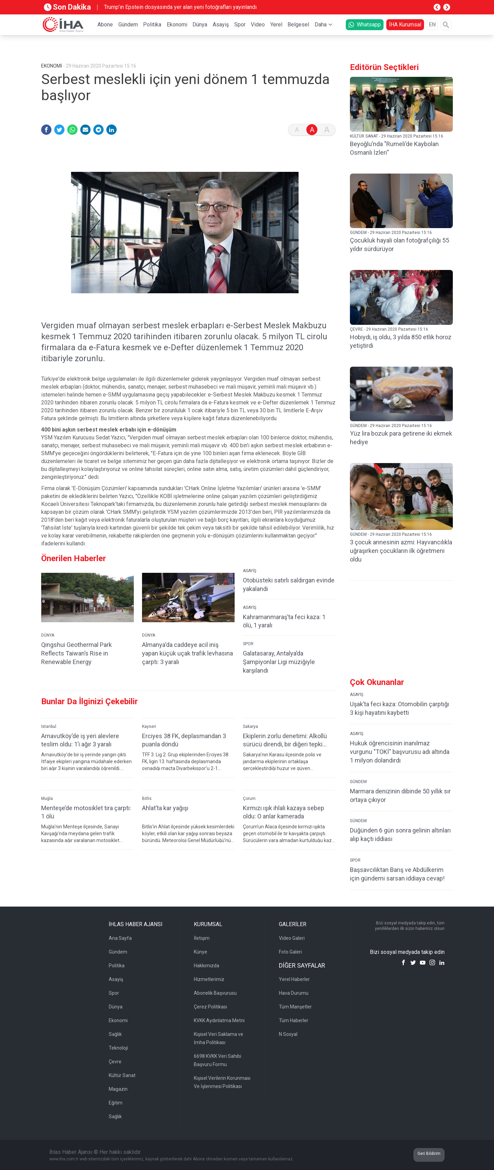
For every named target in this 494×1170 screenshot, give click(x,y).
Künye (200, 952)
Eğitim (115, 1103)
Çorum (249, 798)
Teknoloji (118, 1048)
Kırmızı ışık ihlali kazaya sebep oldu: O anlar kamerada (283, 812)
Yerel (276, 24)
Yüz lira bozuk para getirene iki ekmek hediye (401, 438)
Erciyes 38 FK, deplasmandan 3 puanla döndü (184, 740)
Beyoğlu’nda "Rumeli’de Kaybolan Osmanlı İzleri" (394, 148)
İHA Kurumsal (405, 24)
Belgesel (298, 24)
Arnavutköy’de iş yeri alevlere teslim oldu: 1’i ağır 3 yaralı (80, 740)
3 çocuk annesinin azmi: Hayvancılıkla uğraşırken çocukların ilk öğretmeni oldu (401, 551)
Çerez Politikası (210, 1006)
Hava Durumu (293, 993)
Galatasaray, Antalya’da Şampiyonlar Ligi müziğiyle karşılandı (279, 662)
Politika (152, 24)
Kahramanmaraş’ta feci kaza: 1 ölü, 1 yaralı (284, 621)
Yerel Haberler (294, 979)
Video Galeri (292, 938)
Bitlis (147, 798)
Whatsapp (365, 24)
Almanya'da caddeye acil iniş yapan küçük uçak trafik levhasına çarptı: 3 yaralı (187, 653)
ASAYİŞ (249, 570)
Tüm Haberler (293, 1020)
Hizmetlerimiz (209, 979)
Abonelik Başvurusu (215, 993)
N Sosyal (288, 1034)
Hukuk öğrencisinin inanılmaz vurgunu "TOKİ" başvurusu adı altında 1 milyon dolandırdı (399, 752)
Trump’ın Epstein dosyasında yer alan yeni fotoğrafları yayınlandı (180, 7)
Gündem (128, 24)
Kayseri (149, 726)
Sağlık (115, 1034)
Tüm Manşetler (295, 1006)
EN (432, 24)
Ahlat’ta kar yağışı (165, 808)
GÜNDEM (358, 781)
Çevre (115, 1061)
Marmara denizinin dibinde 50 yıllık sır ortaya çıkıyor (400, 795)
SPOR (248, 643)
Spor (240, 24)
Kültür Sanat (122, 1075)
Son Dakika (67, 7)
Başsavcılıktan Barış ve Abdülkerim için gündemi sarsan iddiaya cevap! (397, 874)
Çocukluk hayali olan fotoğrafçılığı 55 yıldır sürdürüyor (399, 244)
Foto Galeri (290, 952)
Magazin (118, 1089)
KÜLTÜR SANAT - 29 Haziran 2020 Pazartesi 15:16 (396, 136)
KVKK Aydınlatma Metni (219, 1020)
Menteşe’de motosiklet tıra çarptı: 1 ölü (86, 812)
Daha (321, 24)
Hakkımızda (206, 965)
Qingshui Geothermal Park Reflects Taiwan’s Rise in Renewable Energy (76, 653)
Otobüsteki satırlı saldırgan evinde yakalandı (288, 584)
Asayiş (221, 24)
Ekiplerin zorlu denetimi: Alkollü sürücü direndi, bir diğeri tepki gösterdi (285, 740)
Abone (105, 24)
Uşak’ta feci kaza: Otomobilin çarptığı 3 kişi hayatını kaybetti (399, 708)
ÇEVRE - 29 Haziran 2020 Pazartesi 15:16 (389, 329)
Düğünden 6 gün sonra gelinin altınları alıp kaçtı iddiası (400, 834)
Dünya (199, 24)
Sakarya (250, 726)
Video (258, 24)
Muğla (47, 798)
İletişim (202, 938)
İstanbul (48, 726)
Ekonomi (177, 24)
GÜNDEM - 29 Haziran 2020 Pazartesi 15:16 (391, 232)
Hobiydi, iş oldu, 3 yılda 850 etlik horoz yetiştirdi (400, 341)
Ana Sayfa (120, 938)
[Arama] (445, 24)
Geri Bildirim (428, 1153)
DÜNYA (47, 635)
